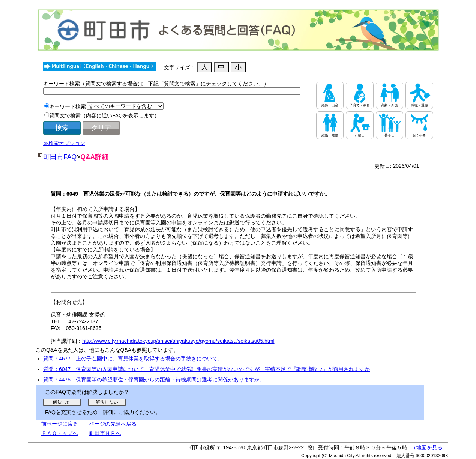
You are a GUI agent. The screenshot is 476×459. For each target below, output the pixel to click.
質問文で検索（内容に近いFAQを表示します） (104, 115)
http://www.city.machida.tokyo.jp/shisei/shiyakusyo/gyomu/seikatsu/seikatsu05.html (178, 341)
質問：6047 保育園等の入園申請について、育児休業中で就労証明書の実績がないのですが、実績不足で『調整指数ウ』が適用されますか (206, 369)
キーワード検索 (67, 106)
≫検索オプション (64, 143)
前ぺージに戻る (59, 424)
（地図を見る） (429, 447)
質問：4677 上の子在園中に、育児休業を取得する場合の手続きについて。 (133, 359)
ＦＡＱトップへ (59, 433)
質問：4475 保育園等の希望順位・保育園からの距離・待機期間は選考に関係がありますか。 (154, 380)
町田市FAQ (60, 157)
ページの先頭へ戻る (113, 424)
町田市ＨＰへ (105, 433)
